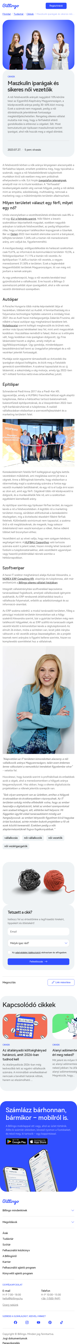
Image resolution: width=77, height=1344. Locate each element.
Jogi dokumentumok (15, 1338)
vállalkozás (11, 837)
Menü (71, 6)
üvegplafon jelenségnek (52, 180)
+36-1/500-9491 (50, 1298)
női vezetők (55, 837)
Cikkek (30, 14)
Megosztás (9, 982)
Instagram (27, 1322)
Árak (5, 1233)
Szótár (7, 1244)
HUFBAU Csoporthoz (37, 542)
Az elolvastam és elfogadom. (39, 952)
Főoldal (7, 14)
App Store (38, 1141)
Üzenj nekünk (10, 1304)
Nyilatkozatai (10, 325)
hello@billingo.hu (13, 1298)
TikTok (61, 1322)
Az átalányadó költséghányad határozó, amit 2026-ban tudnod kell (24, 1054)
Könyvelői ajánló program (18, 1273)
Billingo (11, 6)
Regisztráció (56, 5)
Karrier (7, 1261)
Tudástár (19, 14)
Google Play (16, 1141)
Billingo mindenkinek (15, 1210)
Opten (14, 234)
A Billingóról (10, 1256)
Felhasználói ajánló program (19, 1267)
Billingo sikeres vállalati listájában (38, 582)
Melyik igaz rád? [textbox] (19, 943)
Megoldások (10, 1222)
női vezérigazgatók (15, 846)
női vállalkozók (33, 837)
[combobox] (38, 943)
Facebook (15, 1322)
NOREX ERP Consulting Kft (18, 578)
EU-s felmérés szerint (23, 218)
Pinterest (50, 1322)
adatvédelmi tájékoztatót (28, 952)
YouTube (38, 1322)
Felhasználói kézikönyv (16, 1250)
